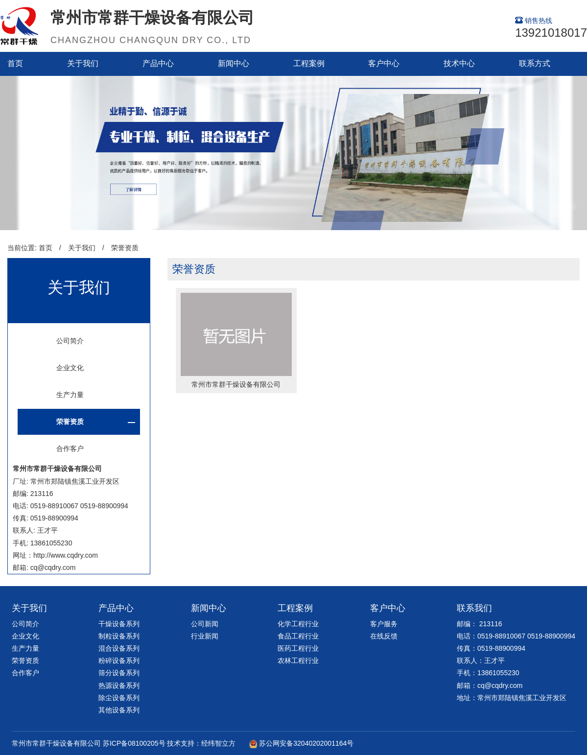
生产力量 (70, 395)
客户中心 (383, 63)
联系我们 (474, 608)
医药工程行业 (298, 648)
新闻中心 (233, 63)
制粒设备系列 (119, 636)
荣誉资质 (125, 248)
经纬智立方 (218, 743)
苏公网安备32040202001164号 (306, 743)
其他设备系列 (119, 710)
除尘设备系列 (119, 698)
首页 (15, 63)
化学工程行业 (298, 624)
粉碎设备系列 (119, 660)
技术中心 (459, 63)
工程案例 (309, 63)
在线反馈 (384, 636)
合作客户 (70, 448)
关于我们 (82, 63)
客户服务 (384, 624)
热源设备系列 (119, 685)
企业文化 (70, 368)
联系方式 (534, 63)
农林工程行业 (298, 660)
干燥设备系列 (119, 624)
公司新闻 (204, 624)
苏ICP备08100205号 (134, 743)
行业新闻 (204, 636)
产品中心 (158, 63)
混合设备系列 (119, 648)
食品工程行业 (298, 636)
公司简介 (70, 341)
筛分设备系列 (119, 673)
